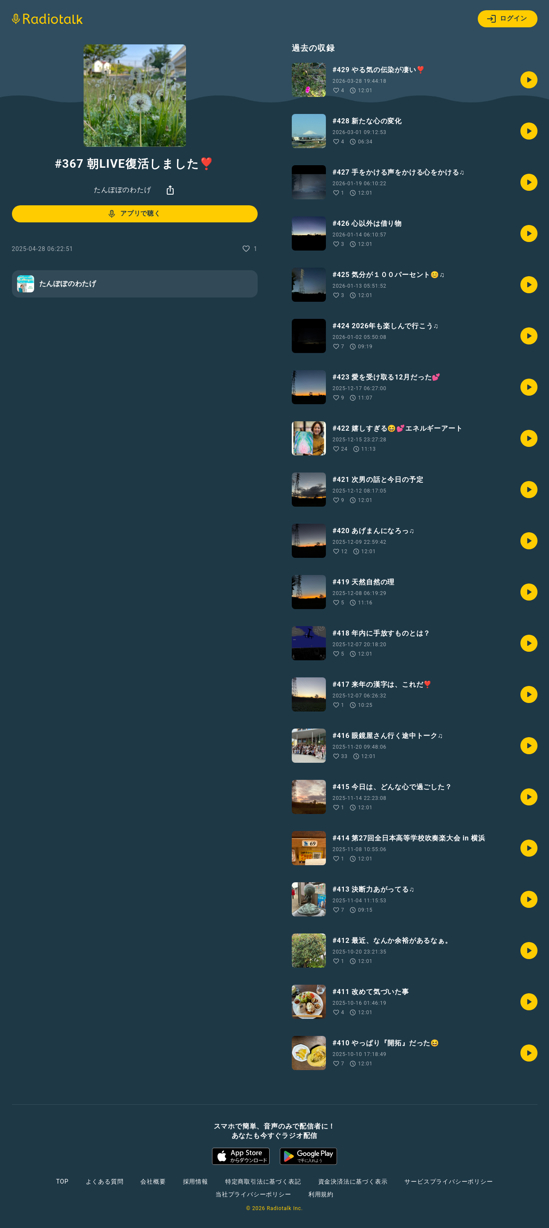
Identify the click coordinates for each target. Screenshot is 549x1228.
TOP (62, 1181)
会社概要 (153, 1181)
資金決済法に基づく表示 (353, 1181)
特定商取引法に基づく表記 (263, 1181)
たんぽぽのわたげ (122, 190)
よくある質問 (105, 1181)
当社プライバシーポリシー (253, 1194)
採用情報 (195, 1181)
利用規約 (321, 1194)
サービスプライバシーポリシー (448, 1181)
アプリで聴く (134, 214)
